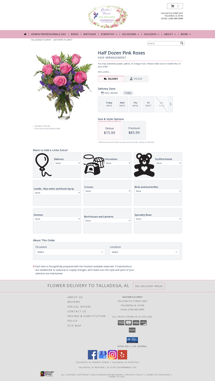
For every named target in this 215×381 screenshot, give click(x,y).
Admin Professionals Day (48, 34)
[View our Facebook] (92, 358)
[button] (175, 6)
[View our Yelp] (122, 358)
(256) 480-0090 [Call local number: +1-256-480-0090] (175, 18)
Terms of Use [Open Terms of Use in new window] (117, 376)
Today (128, 92)
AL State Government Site (121, 367)
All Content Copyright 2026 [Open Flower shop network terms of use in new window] (78, 374)
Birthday (89, 34)
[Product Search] (163, 43)
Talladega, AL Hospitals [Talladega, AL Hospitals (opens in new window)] (125, 362)
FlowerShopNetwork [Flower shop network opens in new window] (110, 374)
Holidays (152, 34)
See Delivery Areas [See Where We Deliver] (149, 286)
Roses (75, 34)
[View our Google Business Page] (102, 358)
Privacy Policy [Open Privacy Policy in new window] (135, 374)
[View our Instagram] (112, 358)
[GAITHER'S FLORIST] (108, 16)
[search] (182, 43)
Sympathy (109, 34)
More (186, 34)
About (170, 34)
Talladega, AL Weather (91, 367)
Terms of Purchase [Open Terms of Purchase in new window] (158, 374)
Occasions (131, 34)
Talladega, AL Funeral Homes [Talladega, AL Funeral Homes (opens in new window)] (92, 362)
